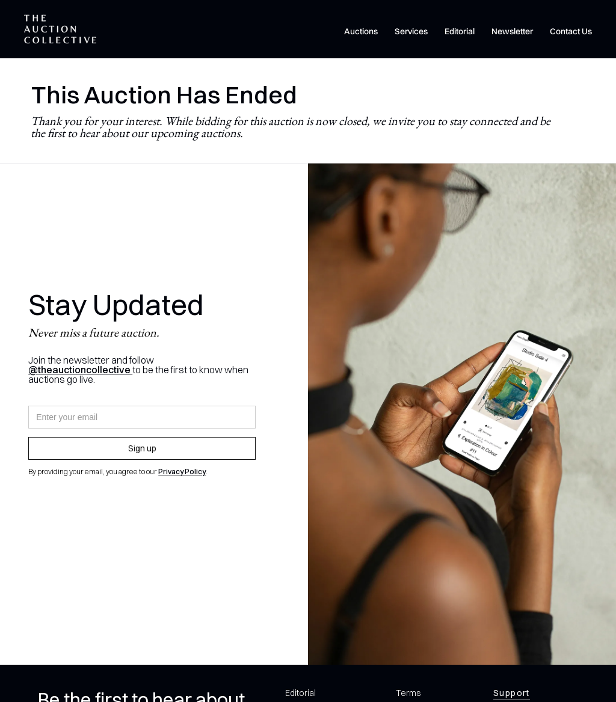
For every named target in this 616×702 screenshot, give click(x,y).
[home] (60, 29)
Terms (408, 693)
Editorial (460, 31)
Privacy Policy (182, 471)
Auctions (361, 31)
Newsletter (512, 31)
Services (411, 31)
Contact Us (571, 31)
